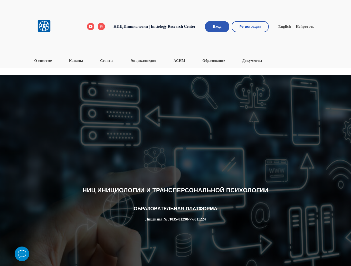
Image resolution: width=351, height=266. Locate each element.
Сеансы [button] (107, 61)
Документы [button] (252, 61)
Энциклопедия (143, 61)
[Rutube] (101, 26)
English (284, 26)
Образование (213, 61)
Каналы (76, 61)
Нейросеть (305, 26)
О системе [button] (43, 61)
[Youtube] (90, 26)
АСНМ (179, 61)
